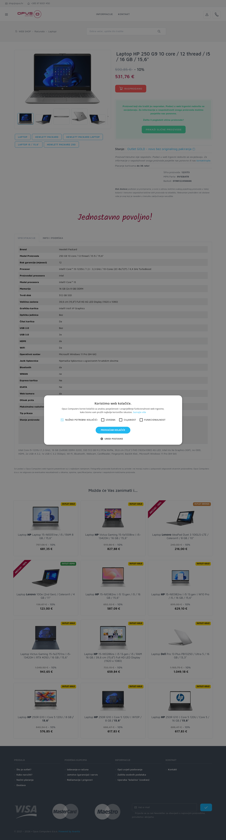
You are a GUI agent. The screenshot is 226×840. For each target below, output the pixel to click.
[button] (113, 438)
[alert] (113, 420)
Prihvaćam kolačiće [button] (113, 430)
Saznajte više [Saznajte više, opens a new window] (139, 412)
